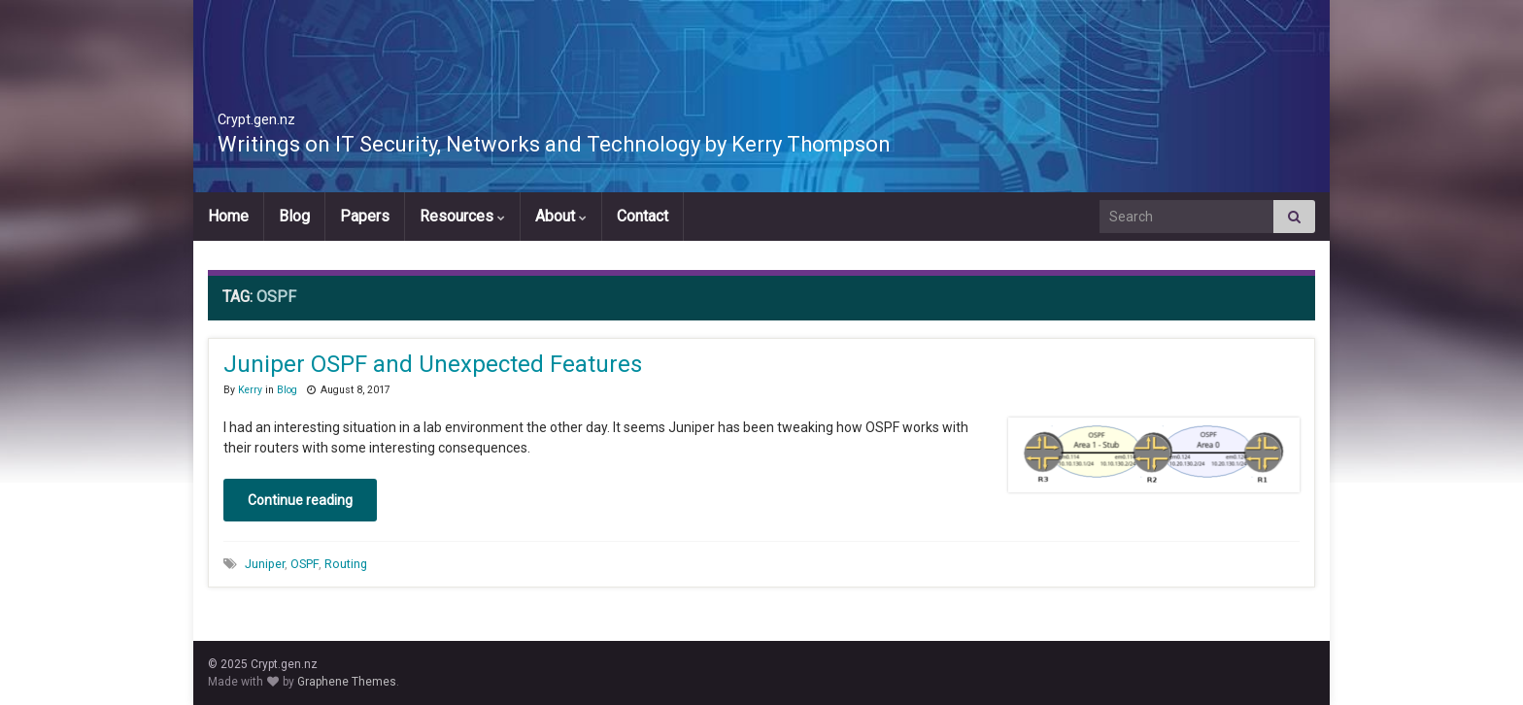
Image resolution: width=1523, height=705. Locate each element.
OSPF (304, 563)
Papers (364, 216)
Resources (462, 216)
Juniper (265, 563)
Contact (642, 216)
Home (228, 216)
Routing (345, 563)
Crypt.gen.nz (297, 113)
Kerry (250, 390)
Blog (294, 216)
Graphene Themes (346, 681)
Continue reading (300, 500)
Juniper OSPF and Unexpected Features (432, 364)
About (561, 216)
